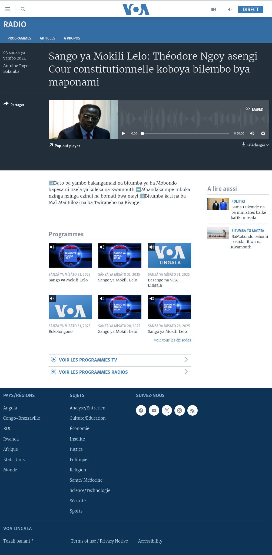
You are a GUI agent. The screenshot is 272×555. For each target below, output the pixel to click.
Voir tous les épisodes (172, 340)
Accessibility (150, 541)
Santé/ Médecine (86, 480)
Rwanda (11, 438)
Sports (76, 511)
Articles (47, 39)
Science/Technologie (90, 490)
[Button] (14, 105)
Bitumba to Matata (247, 231)
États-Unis (14, 459)
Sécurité (78, 500)
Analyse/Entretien (87, 408)
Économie (79, 428)
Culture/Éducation (88, 418)
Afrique (10, 449)
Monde (10, 469)
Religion (78, 469)
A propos (72, 39)
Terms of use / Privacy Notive (99, 541)
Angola (10, 408)
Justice (76, 449)
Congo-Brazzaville (21, 418)
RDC (7, 428)
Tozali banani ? (18, 541)
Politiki (238, 201)
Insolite (77, 438)
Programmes (19, 39)
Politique (78, 459)
